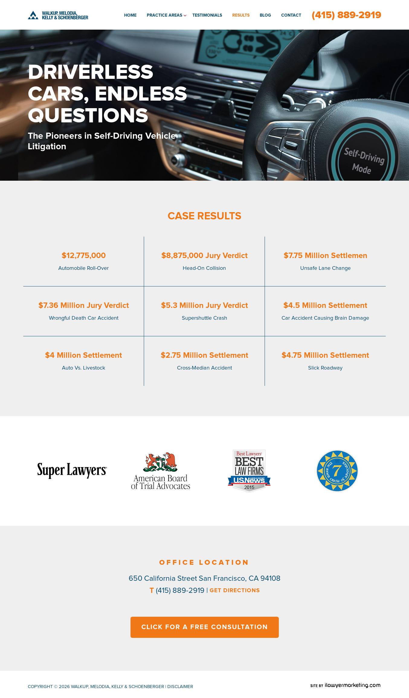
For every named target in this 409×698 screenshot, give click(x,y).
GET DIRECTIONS (235, 590)
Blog (265, 15)
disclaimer (180, 686)
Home (130, 15)
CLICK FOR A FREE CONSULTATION (204, 627)
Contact (291, 15)
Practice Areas (164, 15)
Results (241, 15)
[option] (72, 471)
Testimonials (207, 15)
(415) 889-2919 (346, 15)
